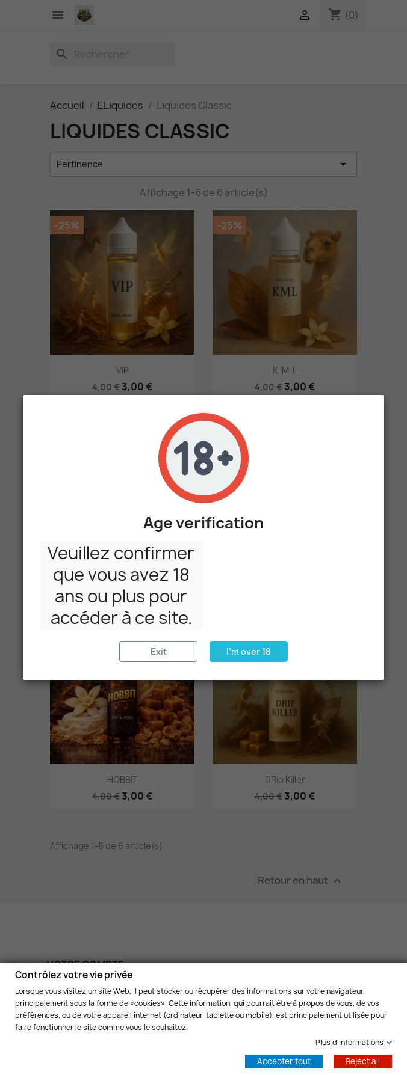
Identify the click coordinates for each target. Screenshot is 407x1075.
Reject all (363, 1060)
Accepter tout (284, 1060)
